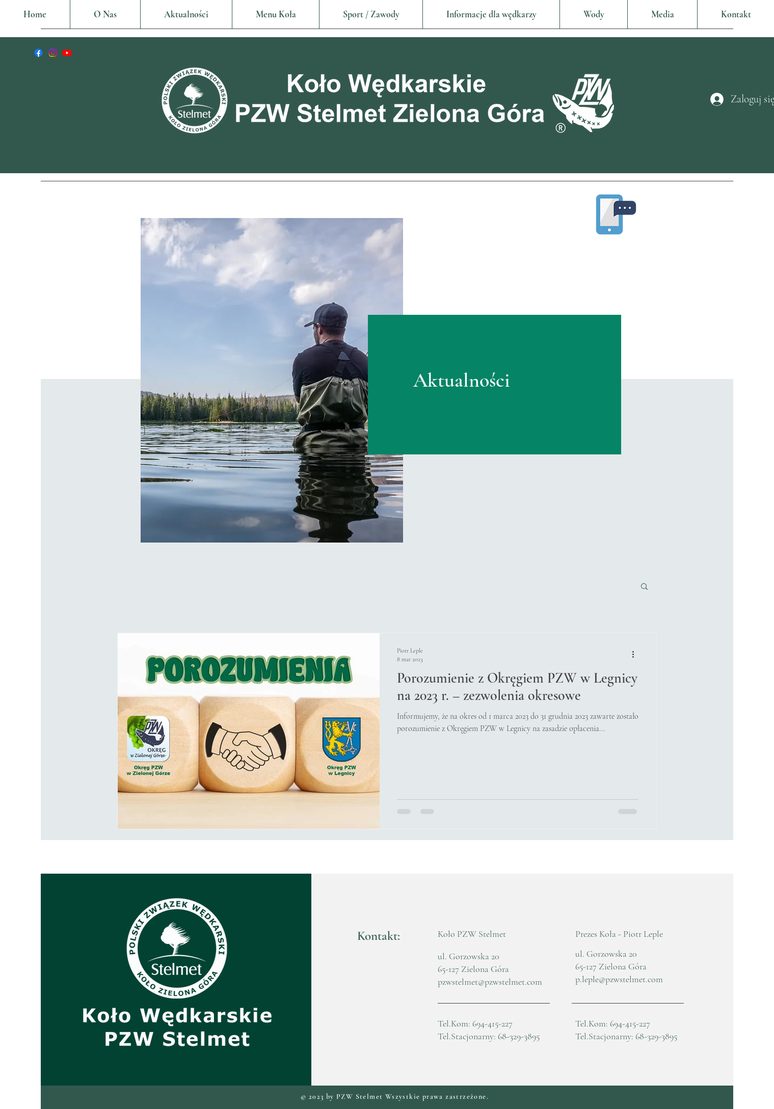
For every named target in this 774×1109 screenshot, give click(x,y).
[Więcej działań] (637, 654)
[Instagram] (52, 52)
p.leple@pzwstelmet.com (619, 979)
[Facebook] (38, 52)
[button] (275, 14)
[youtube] (67, 52)
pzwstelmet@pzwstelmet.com (490, 981)
